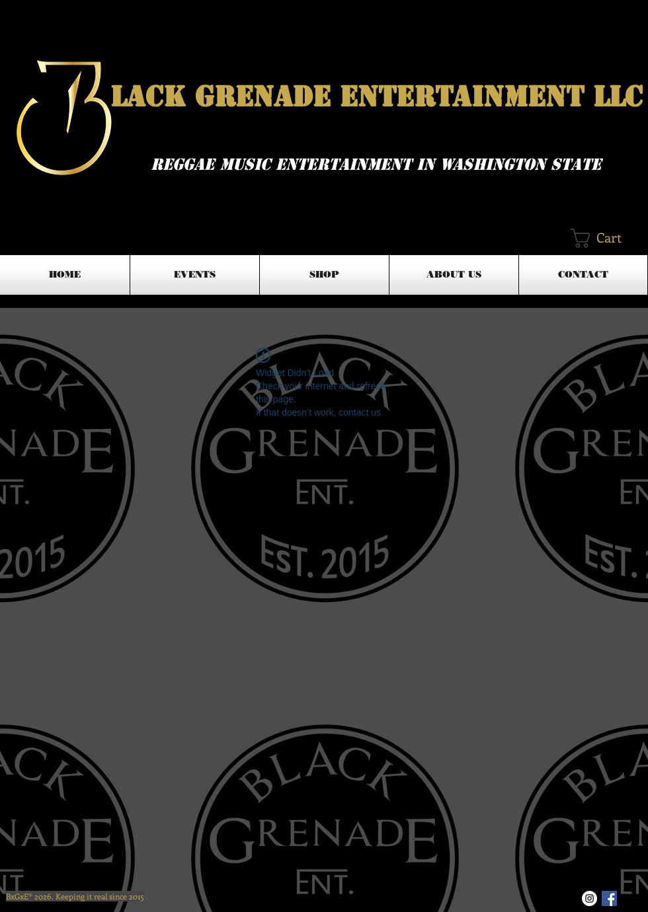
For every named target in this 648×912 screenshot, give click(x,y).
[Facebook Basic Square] (609, 898)
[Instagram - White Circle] (589, 898)
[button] (608, 238)
